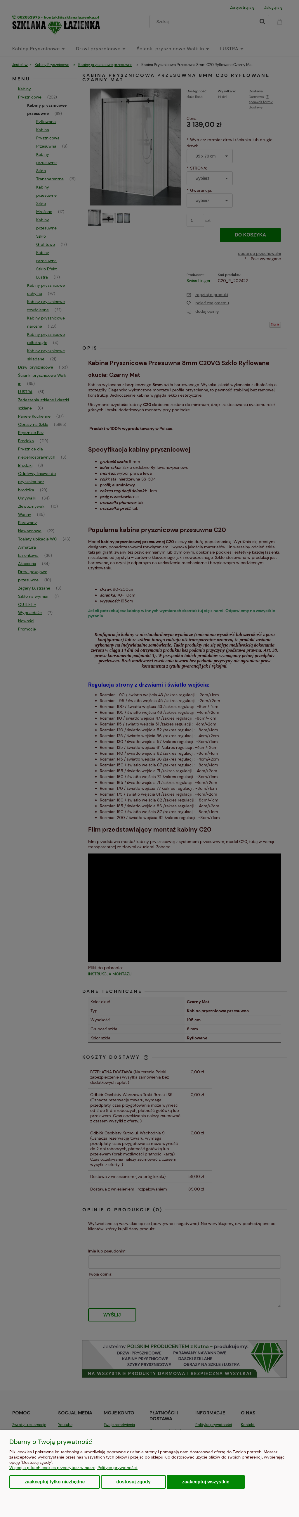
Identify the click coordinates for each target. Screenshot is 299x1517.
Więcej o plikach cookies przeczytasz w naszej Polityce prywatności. (73, 1467)
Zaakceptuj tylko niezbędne (55, 1481)
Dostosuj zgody (133, 1481)
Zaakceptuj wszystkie (206, 1481)
